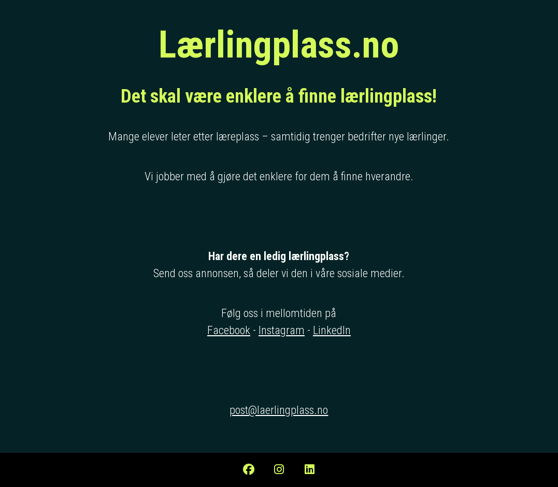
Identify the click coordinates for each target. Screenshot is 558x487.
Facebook (228, 330)
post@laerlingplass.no (279, 410)
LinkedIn (332, 330)
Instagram (282, 330)
